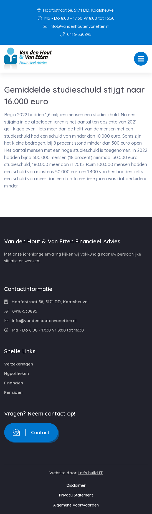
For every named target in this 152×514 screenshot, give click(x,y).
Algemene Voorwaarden (76, 505)
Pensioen (13, 392)
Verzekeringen (18, 364)
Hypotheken (16, 373)
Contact (31, 432)
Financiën (13, 383)
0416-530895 (76, 34)
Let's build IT (90, 472)
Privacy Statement (76, 495)
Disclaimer (76, 485)
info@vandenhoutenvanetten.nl (76, 26)
